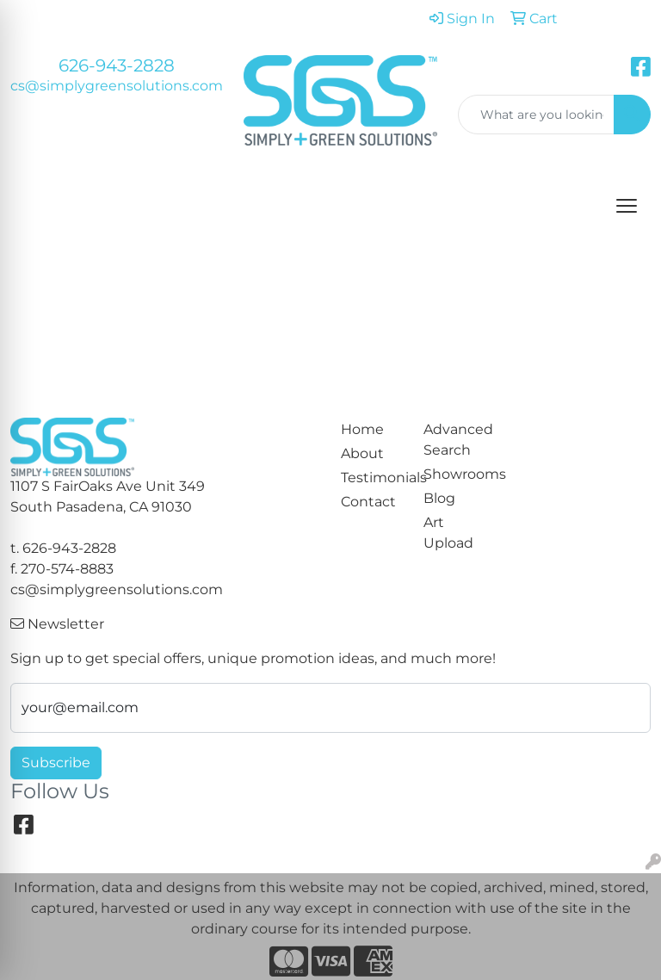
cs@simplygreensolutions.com (116, 86)
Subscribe (56, 762)
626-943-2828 (117, 65)
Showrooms (454, 474)
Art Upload (448, 532)
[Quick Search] (536, 114)
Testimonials (372, 477)
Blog (439, 498)
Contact (368, 501)
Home (362, 429)
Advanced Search (454, 439)
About (362, 453)
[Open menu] (626, 206)
